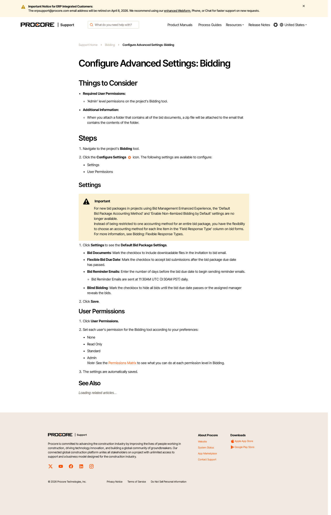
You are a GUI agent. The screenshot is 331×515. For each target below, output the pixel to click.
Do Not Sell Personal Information (168, 481)
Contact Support (207, 459)
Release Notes (259, 25)
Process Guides (210, 25)
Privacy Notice (114, 481)
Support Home (88, 45)
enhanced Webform (177, 10)
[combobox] (113, 25)
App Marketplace (207, 453)
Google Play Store (242, 447)
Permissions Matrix (122, 363)
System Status (206, 447)
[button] (235, 25)
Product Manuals (180, 25)
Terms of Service (136, 481)
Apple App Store (241, 441)
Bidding (110, 45)
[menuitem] (180, 25)
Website (202, 441)
